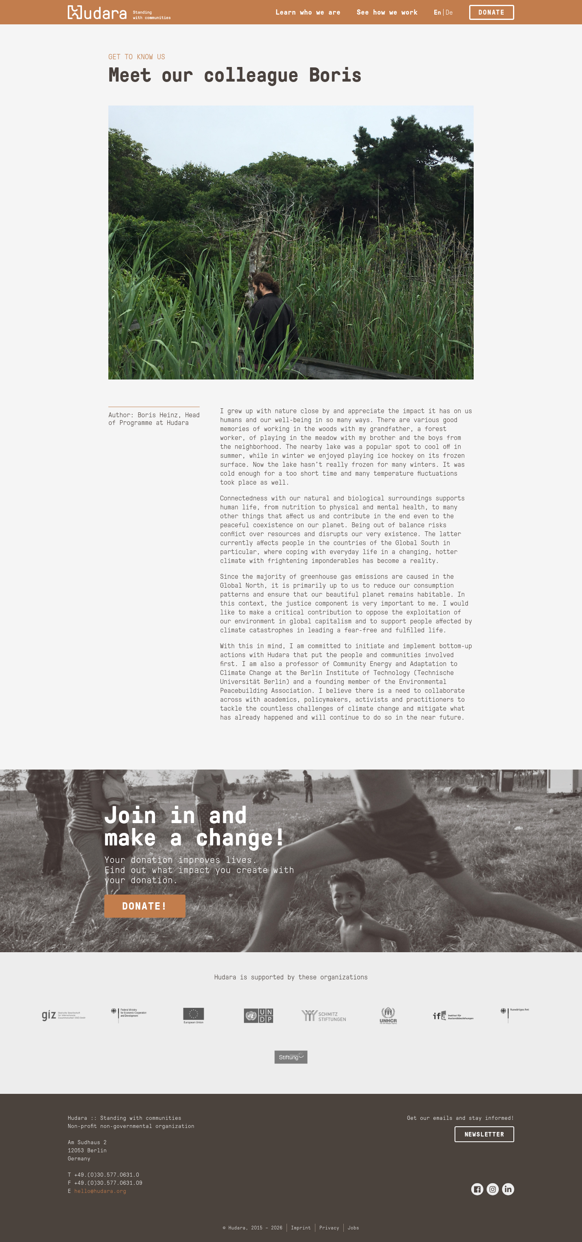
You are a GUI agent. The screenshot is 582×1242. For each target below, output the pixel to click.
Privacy (329, 1230)
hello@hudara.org (100, 1193)
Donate (492, 12)
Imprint (301, 1230)
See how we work (387, 12)
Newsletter (485, 1136)
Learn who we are (308, 12)
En (437, 12)
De (449, 12)
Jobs (353, 1230)
